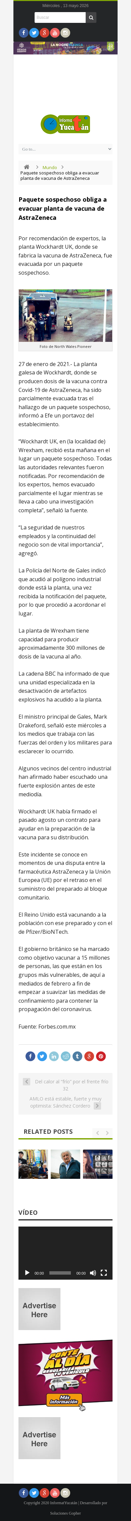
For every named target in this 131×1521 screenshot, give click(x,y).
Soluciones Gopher (65, 1513)
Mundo (50, 167)
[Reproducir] (27, 1273)
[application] (65, 1253)
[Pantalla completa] (103, 1273)
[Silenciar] (93, 1273)
